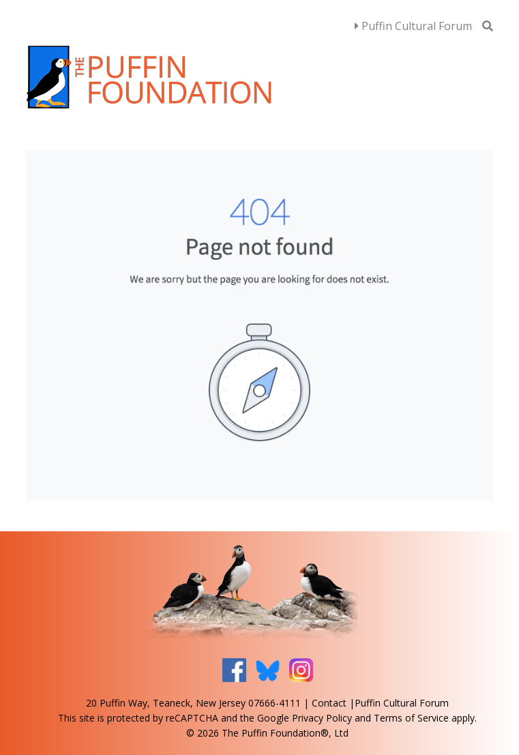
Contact (329, 702)
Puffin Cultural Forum (413, 25)
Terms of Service (411, 717)
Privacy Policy (322, 717)
